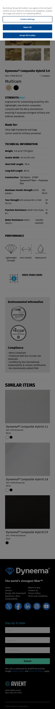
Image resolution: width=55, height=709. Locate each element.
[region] (27, 20)
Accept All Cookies (27, 35)
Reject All (27, 27)
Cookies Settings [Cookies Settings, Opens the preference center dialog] (27, 19)
